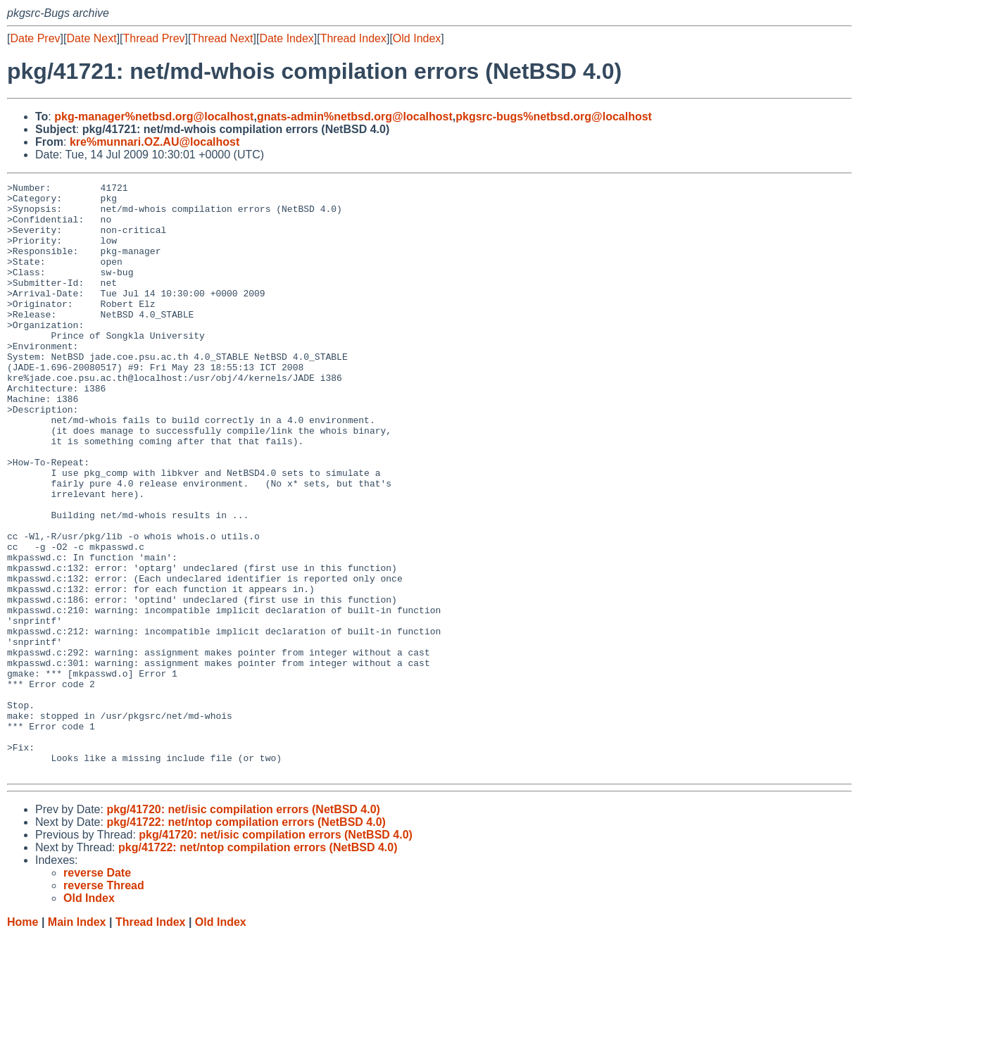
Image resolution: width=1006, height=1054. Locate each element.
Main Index (77, 1040)
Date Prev (35, 38)
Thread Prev (154, 38)
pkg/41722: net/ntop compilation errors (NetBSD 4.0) (246, 940)
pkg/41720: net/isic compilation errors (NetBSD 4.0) (243, 928)
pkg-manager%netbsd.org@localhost (153, 117)
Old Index (417, 38)
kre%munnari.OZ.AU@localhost (154, 142)
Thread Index (353, 38)
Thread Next (222, 38)
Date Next (91, 38)
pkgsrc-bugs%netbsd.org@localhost (553, 117)
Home (22, 1040)
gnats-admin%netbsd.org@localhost (355, 117)
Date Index (286, 38)
